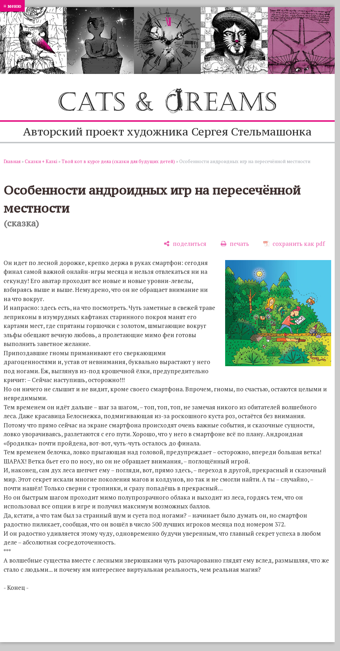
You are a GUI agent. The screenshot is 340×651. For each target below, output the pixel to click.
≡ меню (12, 5)
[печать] (235, 243)
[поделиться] (185, 243)
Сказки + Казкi (41, 161)
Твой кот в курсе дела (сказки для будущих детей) (118, 161)
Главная (12, 161)
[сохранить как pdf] (294, 243)
